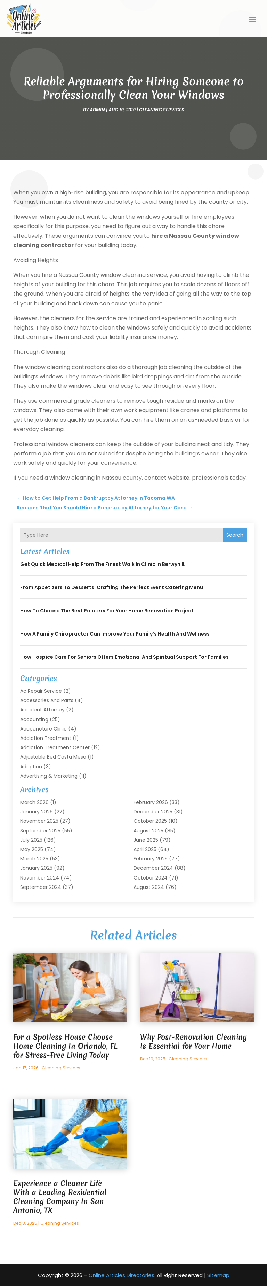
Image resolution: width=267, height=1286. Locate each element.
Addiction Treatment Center (55, 747)
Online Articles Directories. (122, 1274)
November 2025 (39, 820)
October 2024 (151, 877)
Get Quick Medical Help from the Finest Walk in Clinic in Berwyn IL (102, 564)
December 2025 (153, 811)
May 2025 (31, 849)
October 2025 (150, 820)
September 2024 (40, 886)
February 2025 (151, 858)
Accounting (34, 719)
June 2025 (146, 839)
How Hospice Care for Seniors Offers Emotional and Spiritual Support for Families (124, 657)
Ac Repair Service (41, 691)
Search (234, 534)
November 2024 (39, 877)
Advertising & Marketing (49, 775)
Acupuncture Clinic (43, 728)
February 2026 (151, 802)
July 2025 (31, 839)
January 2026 (36, 811)
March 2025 (34, 858)
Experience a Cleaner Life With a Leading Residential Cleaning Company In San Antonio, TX (59, 1196)
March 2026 (34, 802)
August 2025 (148, 830)
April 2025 (145, 849)
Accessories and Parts (46, 700)
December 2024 (153, 868)
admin (97, 109)
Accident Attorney (42, 709)
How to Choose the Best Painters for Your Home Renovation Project (107, 610)
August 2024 (149, 886)
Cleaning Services (161, 109)
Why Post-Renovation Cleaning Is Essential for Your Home (193, 1041)
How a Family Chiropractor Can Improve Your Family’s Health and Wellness (115, 633)
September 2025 (40, 830)
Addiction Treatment (45, 737)
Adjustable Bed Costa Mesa (53, 756)
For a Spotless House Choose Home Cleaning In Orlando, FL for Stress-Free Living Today (65, 1046)
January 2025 (36, 868)
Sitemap (218, 1274)
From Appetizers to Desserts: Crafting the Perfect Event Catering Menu (111, 587)
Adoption (31, 766)
